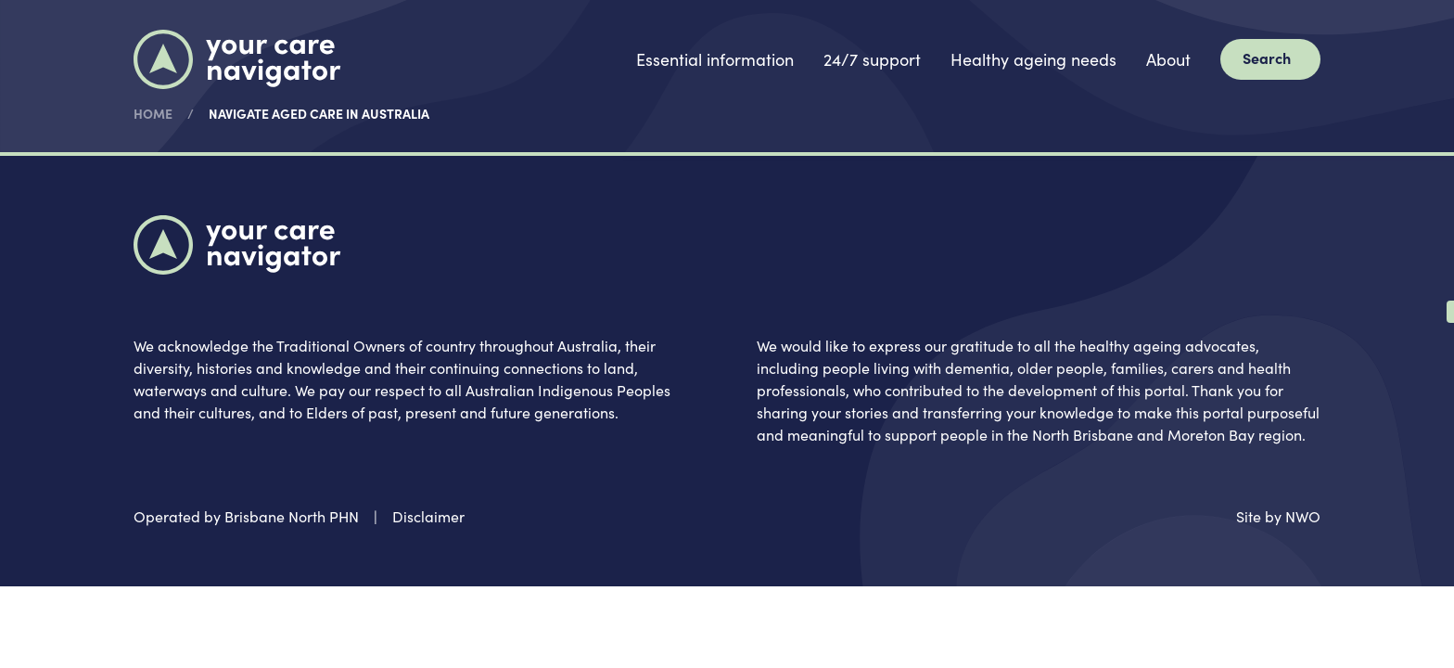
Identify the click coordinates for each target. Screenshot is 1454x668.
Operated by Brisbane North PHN (246, 516)
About (1168, 59)
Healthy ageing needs (1033, 59)
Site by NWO (1278, 516)
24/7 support (872, 59)
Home (153, 113)
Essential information (715, 59)
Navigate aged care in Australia (319, 113)
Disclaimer (428, 516)
